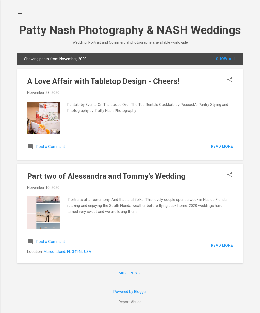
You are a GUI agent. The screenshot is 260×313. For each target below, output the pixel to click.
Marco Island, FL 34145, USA (67, 251)
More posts (130, 273)
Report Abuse (130, 302)
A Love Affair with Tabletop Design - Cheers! (103, 81)
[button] (230, 80)
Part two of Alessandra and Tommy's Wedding (106, 176)
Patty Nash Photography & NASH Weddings (130, 30)
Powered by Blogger (130, 291)
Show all (226, 59)
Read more (222, 146)
